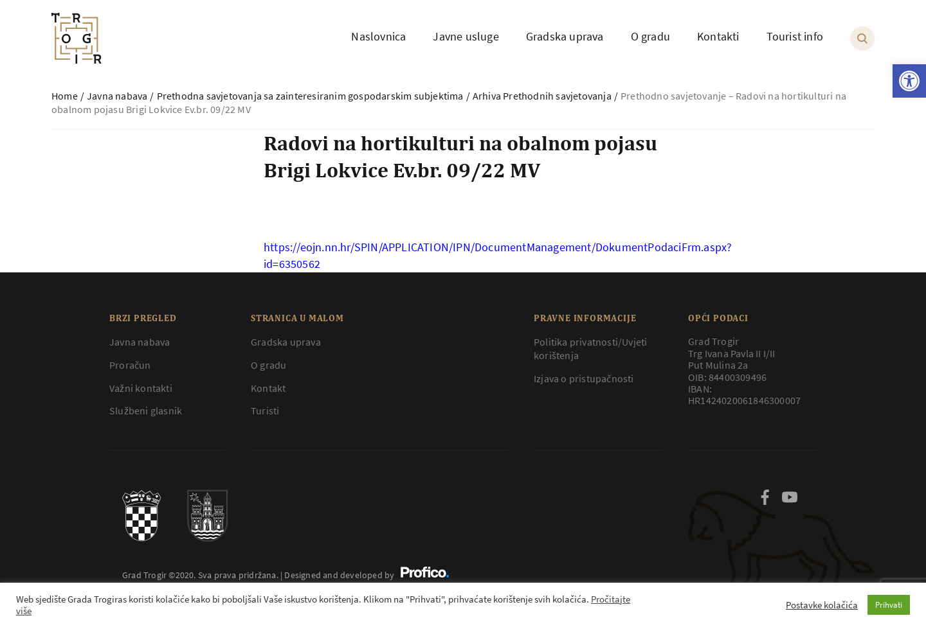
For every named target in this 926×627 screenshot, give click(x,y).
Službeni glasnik (145, 410)
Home (64, 95)
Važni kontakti (140, 388)
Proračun (130, 364)
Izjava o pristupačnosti (584, 378)
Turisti (265, 410)
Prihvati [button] (888, 604)
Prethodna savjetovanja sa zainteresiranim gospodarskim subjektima (310, 95)
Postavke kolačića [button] (822, 605)
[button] (909, 81)
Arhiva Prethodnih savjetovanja (542, 95)
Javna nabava (117, 95)
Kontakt (268, 388)
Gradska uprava (286, 341)
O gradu (268, 364)
